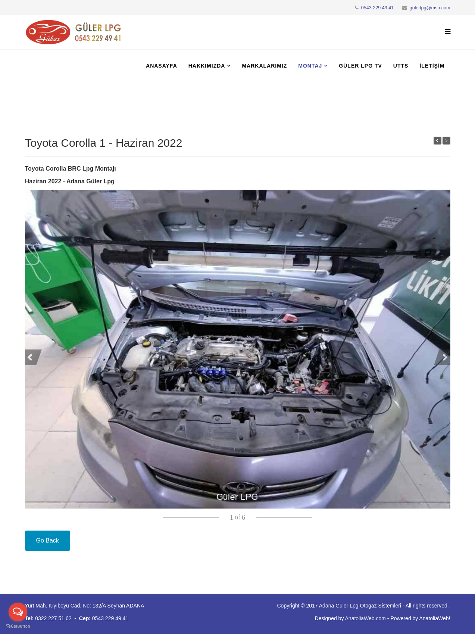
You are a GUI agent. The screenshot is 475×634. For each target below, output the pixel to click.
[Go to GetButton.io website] (18, 626)
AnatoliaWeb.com (365, 618)
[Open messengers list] (18, 612)
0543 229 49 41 (377, 7)
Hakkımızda (206, 66)
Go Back (47, 540)
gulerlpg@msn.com (430, 7)
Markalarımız (264, 66)
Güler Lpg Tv (360, 66)
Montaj (310, 66)
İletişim (431, 66)
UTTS (401, 66)
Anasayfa (161, 66)
